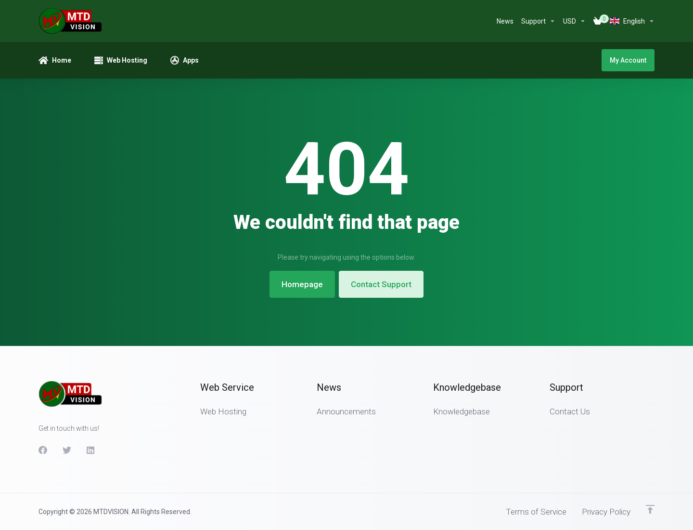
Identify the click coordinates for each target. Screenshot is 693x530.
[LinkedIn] (91, 450)
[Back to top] (650, 509)
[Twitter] (67, 450)
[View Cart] (598, 21)
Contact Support (381, 284)
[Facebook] (43, 450)
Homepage (302, 284)
